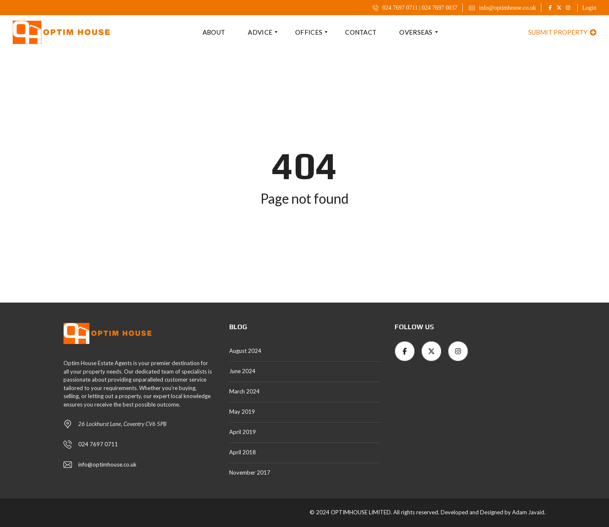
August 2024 (245, 350)
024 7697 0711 (98, 444)
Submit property (562, 32)
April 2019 (242, 432)
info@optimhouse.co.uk (502, 8)
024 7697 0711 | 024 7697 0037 (415, 8)
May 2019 (242, 411)
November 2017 (249, 472)
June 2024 (242, 371)
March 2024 (244, 391)
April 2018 (242, 452)
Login (589, 8)
